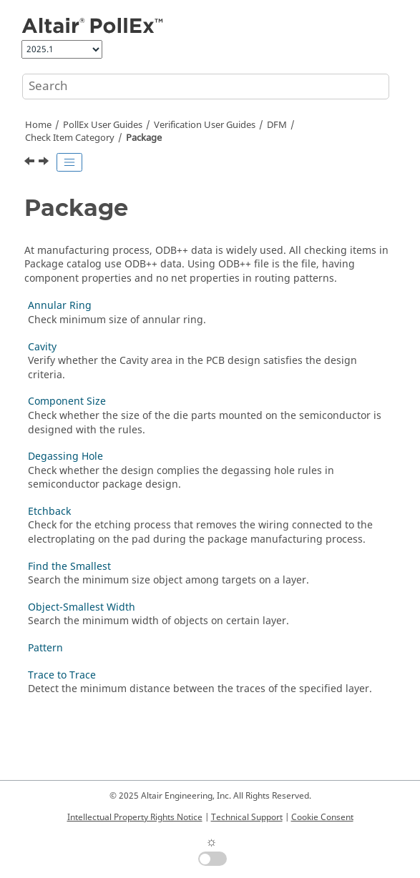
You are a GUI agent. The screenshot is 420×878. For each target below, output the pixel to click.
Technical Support (247, 817)
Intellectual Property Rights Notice (134, 817)
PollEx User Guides (102, 125)
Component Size (67, 401)
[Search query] (205, 86)
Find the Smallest (69, 566)
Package (144, 138)
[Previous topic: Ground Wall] (30, 163)
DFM (277, 125)
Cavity (42, 347)
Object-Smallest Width (81, 607)
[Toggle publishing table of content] (69, 162)
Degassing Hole (65, 456)
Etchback (49, 511)
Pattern (45, 648)
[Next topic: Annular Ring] (45, 163)
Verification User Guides (204, 125)
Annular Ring (60, 305)
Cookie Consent (322, 817)
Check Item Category (69, 138)
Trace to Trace (62, 675)
